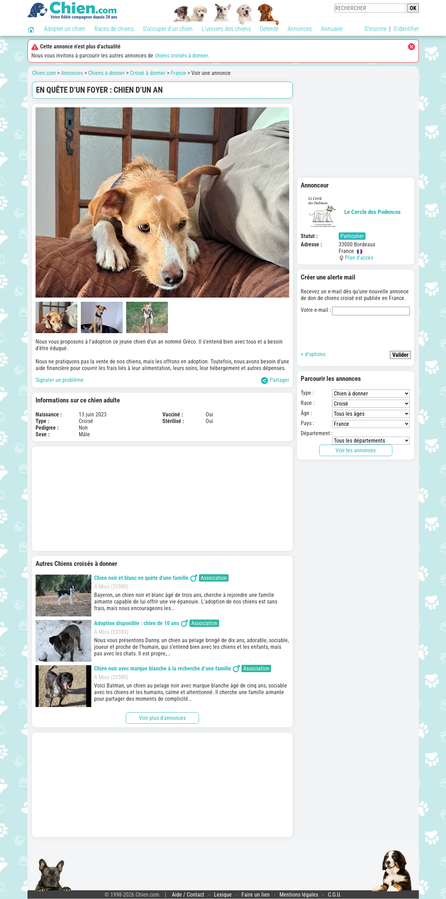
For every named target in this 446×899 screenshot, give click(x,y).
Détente (269, 28)
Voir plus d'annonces (162, 718)
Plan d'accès (359, 257)
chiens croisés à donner (181, 55)
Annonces (299, 28)
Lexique (223, 894)
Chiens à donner (106, 73)
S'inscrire (375, 28)
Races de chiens (114, 28)
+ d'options (313, 354)
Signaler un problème (60, 380)
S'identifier (406, 28)
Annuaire (332, 28)
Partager (275, 380)
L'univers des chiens (226, 28)
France (178, 73)
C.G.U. (334, 894)
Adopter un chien (64, 28)
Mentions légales (298, 894)
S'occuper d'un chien (168, 28)
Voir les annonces (356, 450)
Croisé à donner (148, 73)
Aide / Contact (188, 894)
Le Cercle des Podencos (351, 212)
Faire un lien (255, 894)
